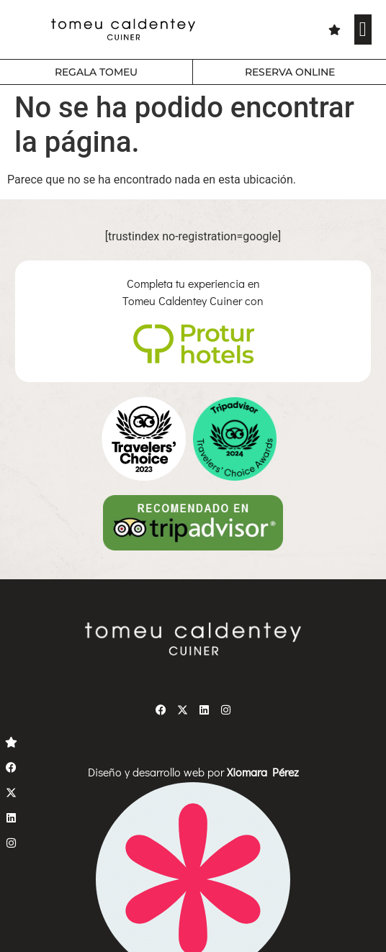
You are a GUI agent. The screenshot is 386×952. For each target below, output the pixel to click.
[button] (363, 29)
